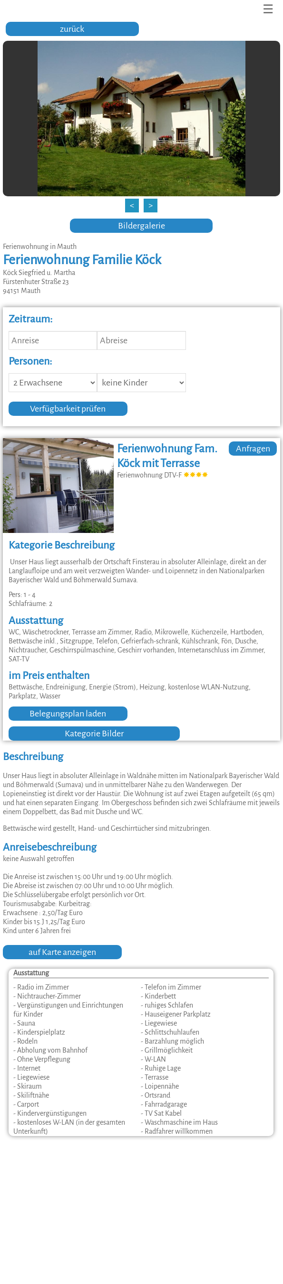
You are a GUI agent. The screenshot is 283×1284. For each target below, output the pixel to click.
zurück (72, 29)
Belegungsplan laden (67, 713)
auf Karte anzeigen (62, 952)
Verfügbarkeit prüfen (68, 408)
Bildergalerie (141, 225)
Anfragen (253, 448)
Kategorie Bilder (94, 733)
